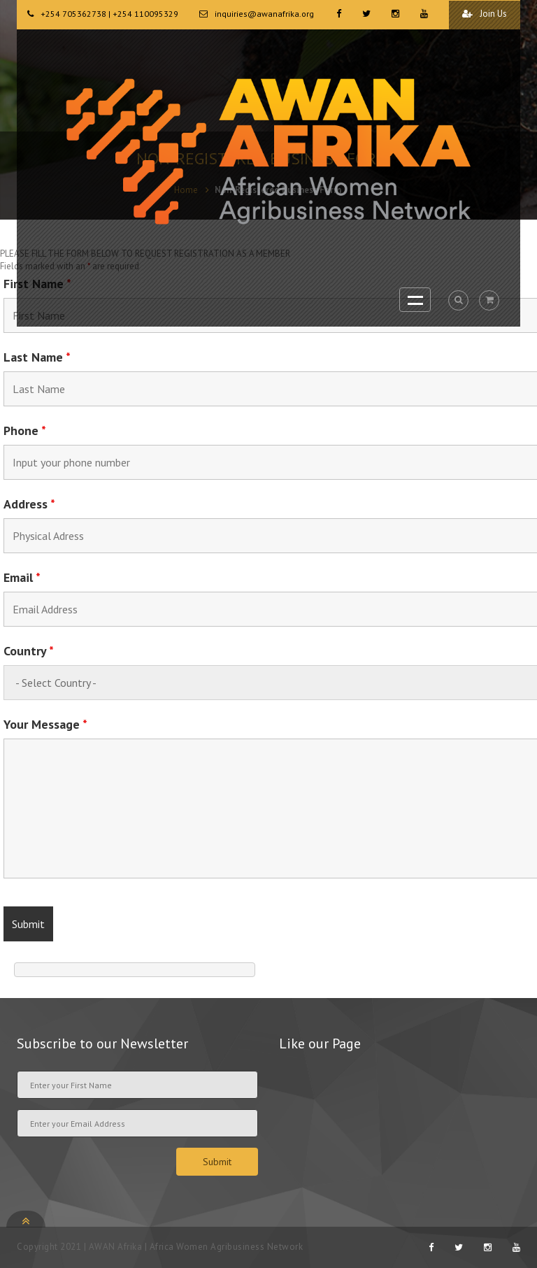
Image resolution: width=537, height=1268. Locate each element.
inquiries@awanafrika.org (264, 13)
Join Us (484, 14)
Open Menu (415, 299)
